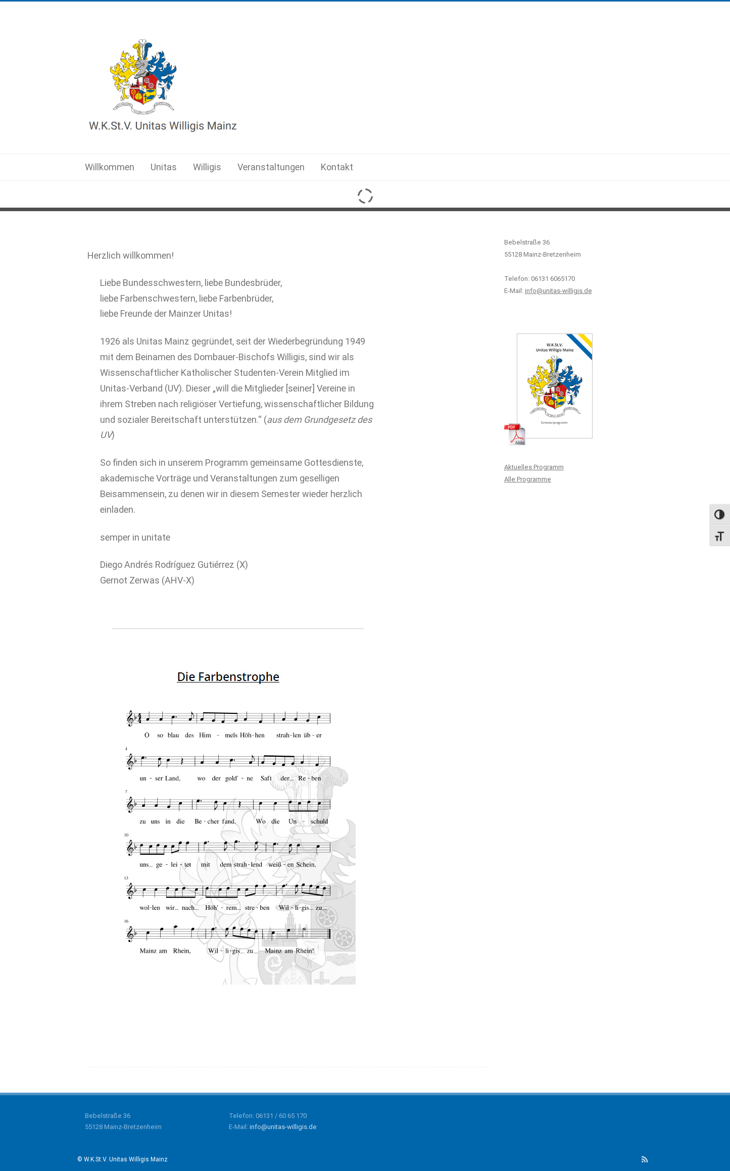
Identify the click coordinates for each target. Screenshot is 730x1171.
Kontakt (337, 167)
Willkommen (109, 167)
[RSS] (645, 1159)
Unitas (164, 167)
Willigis (207, 167)
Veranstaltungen (271, 167)
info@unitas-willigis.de (283, 1127)
